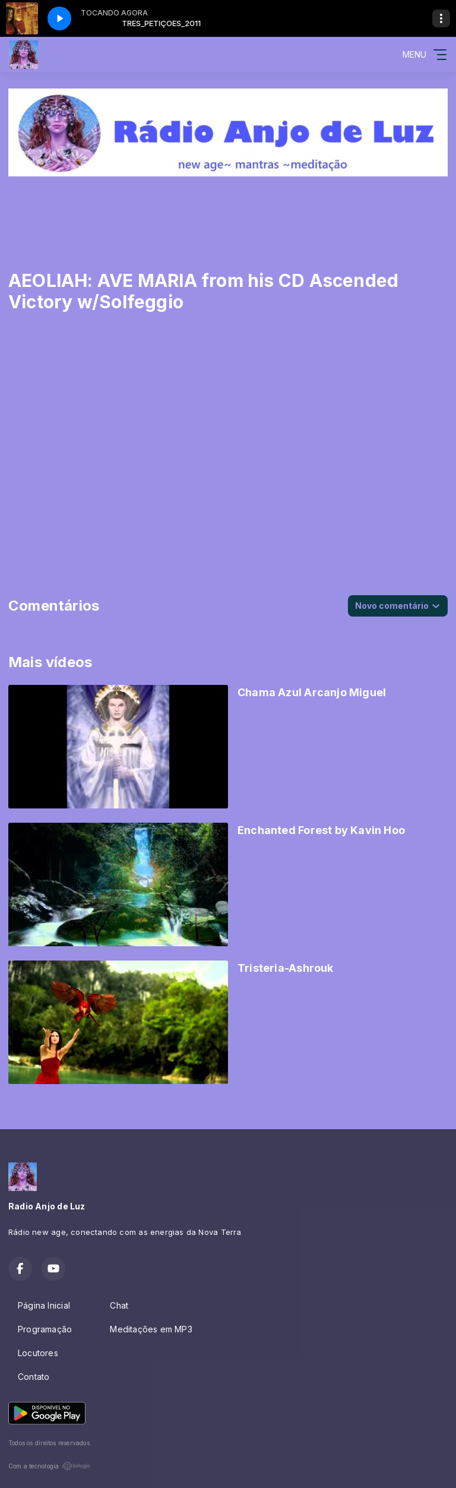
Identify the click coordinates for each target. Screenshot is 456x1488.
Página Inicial (44, 1305)
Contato (33, 1377)
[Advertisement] (228, 211)
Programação (45, 1329)
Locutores (38, 1353)
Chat (119, 1305)
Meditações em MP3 (151, 1329)
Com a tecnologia (49, 1466)
